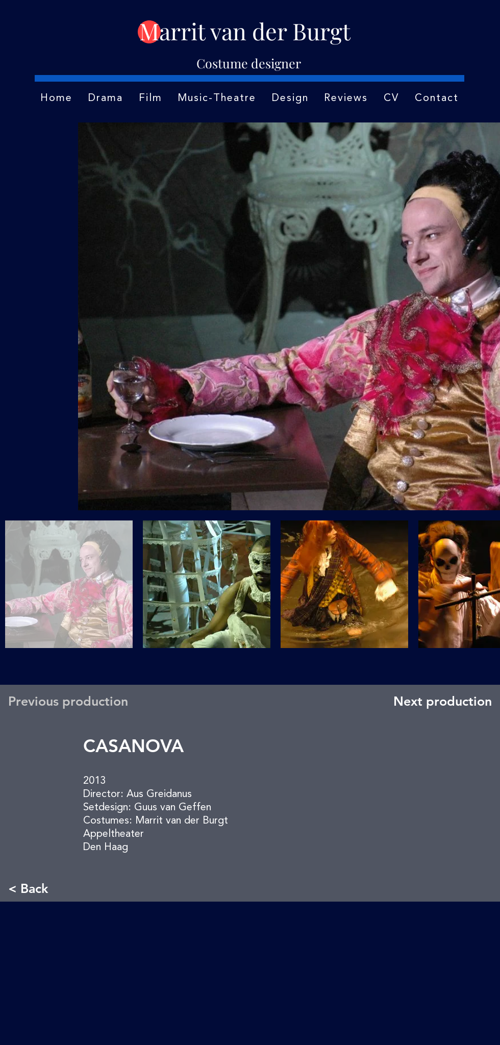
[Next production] (440, 701)
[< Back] (42, 888)
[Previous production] (71, 701)
